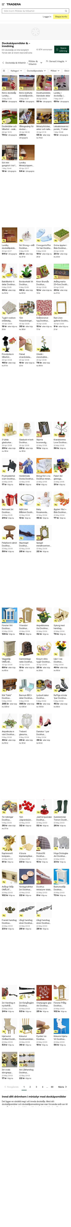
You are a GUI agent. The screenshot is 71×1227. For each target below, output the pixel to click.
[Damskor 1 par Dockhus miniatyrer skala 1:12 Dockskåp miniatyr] (44, 721)
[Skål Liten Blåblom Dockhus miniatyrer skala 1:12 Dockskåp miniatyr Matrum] (27, 499)
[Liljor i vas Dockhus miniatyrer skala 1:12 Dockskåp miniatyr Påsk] (61, 649)
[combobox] (35, 11)
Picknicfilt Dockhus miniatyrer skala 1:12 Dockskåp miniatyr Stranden (43, 855)
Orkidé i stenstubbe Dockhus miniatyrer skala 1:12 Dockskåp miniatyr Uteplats (44, 355)
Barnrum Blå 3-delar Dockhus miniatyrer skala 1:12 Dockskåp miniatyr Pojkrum (26, 696)
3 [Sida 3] (36, 1087)
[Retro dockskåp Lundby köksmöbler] (9, 82)
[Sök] (66, 11)
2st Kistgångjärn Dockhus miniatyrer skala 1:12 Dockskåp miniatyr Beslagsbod (26, 1004)
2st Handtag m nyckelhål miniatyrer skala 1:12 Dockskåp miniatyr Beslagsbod (9, 1004)
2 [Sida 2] (30, 1087)
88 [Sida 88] (52, 1087)
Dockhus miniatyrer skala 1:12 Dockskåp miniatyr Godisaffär (43, 888)
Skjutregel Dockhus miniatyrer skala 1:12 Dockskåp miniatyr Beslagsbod (26, 544)
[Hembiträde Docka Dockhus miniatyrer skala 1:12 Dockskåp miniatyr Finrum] (27, 466)
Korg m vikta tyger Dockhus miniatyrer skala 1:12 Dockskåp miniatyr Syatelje (43, 660)
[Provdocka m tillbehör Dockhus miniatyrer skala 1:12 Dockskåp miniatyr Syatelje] (9, 344)
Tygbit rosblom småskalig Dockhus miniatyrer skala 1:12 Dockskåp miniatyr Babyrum (9, 319)
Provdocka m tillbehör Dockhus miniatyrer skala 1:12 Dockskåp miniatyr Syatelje (9, 355)
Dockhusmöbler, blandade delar (43, 94)
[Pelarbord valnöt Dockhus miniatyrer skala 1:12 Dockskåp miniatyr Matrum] (9, 532)
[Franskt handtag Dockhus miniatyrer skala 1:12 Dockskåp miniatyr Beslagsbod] (9, 910)
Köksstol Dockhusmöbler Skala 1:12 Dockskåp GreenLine (26, 1037)
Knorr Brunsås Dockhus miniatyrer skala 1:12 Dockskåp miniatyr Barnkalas (43, 283)
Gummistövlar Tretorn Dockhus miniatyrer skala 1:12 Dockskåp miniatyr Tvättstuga (61, 818)
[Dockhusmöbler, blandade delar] (44, 82)
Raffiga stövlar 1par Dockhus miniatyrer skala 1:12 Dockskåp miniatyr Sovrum (61, 696)
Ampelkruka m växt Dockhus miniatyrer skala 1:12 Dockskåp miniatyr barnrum (9, 733)
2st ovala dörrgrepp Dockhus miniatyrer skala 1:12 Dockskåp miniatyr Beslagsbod (9, 1071)
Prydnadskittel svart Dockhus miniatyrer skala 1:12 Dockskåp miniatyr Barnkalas (9, 477)
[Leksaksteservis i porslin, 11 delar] (61, 116)
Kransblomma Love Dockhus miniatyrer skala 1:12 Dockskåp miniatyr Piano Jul (61, 441)
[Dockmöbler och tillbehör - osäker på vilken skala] (9, 116)
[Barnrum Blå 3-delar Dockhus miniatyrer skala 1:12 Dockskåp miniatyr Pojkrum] (27, 685)
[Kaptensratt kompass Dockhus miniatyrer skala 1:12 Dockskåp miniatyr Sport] (9, 843)
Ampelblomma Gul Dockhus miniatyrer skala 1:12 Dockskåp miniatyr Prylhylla (43, 627)
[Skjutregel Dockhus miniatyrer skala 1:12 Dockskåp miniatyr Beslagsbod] (27, 532)
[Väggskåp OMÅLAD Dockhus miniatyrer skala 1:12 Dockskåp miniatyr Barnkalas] (9, 649)
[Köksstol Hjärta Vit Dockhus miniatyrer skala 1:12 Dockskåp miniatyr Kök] (61, 1026)
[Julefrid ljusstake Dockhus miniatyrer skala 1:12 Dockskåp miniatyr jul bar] (44, 807)
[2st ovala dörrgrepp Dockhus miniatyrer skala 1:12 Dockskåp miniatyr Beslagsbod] (9, 1059)
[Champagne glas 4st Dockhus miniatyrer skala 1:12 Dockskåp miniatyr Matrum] (44, 992)
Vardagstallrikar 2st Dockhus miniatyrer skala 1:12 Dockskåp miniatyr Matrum (26, 888)
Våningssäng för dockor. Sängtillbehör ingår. (26, 128)
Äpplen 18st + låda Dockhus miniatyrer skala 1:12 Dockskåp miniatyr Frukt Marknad (61, 511)
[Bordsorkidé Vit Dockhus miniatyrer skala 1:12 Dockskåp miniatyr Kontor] (27, 271)
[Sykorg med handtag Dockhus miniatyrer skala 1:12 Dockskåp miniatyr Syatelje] (61, 615)
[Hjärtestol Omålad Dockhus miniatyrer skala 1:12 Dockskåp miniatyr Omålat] (9, 1026)
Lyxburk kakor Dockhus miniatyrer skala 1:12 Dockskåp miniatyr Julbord (43, 696)
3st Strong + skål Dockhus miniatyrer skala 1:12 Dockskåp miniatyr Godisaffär (26, 246)
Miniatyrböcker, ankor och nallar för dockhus (43, 128)
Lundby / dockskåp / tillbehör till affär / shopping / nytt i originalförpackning (61, 94)
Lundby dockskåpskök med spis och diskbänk (8, 246)
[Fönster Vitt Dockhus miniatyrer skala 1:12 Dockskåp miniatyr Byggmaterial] (9, 615)
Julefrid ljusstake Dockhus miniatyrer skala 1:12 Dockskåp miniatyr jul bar (44, 818)
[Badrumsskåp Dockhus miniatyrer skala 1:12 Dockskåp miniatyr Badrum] (61, 876)
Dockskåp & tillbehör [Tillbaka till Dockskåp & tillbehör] (15, 63)
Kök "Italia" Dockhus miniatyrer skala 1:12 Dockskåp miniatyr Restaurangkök (9, 696)
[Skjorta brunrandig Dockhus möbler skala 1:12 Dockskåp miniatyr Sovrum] (44, 429)
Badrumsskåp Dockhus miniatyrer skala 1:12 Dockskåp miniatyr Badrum (61, 888)
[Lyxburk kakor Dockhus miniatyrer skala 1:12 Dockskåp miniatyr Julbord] (44, 685)
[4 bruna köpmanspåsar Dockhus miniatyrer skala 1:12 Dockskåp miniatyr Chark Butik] (27, 843)
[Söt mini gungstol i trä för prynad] (9, 152)
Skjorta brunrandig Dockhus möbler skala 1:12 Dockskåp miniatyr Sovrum (43, 441)
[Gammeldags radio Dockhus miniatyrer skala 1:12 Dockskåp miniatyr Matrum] (27, 649)
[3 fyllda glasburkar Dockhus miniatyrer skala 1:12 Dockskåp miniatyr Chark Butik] (9, 429)
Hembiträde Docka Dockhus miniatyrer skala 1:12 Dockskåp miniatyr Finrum (26, 477)
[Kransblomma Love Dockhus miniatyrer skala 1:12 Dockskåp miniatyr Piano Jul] (61, 429)
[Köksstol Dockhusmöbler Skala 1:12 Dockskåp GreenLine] (27, 1026)
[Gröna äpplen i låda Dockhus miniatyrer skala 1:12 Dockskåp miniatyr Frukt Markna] (61, 235)
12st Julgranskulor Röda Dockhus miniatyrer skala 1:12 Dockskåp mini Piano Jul (26, 818)
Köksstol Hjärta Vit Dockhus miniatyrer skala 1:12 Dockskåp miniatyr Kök (61, 1037)
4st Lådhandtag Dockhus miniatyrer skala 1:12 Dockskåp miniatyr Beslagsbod (26, 1071)
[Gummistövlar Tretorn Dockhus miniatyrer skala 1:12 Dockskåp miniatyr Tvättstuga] (61, 807)
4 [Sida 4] (42, 1087)
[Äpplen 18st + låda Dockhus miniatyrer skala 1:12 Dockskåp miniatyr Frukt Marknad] (61, 499)
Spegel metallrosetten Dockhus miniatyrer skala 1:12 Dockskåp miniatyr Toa (43, 544)
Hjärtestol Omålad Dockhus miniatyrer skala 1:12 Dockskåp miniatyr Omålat (9, 1037)
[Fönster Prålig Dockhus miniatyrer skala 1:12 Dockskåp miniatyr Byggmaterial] (61, 992)
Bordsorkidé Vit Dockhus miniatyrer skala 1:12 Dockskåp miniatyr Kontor (26, 283)
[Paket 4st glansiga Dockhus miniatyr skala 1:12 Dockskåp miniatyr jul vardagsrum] (61, 466)
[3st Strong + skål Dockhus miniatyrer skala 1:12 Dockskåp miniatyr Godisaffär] (27, 235)
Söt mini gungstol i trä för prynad (9, 164)
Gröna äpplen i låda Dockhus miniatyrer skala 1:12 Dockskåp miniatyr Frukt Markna (61, 246)
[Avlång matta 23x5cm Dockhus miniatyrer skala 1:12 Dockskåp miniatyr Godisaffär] (61, 271)
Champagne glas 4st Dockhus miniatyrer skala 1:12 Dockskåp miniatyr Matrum (43, 1004)
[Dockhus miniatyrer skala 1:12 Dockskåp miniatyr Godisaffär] (44, 876)
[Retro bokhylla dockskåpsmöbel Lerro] (27, 82)
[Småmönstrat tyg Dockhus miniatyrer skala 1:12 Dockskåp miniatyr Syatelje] (44, 307)
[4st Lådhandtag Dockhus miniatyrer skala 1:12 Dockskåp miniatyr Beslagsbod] (27, 1059)
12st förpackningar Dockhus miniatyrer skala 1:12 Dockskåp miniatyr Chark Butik (26, 319)
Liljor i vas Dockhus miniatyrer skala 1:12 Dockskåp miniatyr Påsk (61, 660)
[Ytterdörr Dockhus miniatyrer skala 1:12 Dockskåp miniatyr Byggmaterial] (27, 615)
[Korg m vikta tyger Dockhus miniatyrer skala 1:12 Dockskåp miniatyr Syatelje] (44, 649)
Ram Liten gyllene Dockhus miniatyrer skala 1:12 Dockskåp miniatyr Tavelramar (61, 319)
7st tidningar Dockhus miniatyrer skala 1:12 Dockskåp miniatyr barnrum (9, 818)
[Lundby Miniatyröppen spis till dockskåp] (27, 152)
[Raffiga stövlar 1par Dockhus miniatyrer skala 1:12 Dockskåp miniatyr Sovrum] (61, 685)
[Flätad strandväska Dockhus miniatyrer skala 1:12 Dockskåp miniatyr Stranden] (27, 344)
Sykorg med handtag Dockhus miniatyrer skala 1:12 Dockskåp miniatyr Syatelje (61, 627)
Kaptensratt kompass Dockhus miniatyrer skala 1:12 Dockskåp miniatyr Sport (9, 855)
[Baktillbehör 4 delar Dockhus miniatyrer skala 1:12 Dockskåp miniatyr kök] (9, 271)
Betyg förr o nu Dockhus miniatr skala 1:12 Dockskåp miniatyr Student (43, 477)
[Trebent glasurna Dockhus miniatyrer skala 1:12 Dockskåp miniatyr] (27, 721)
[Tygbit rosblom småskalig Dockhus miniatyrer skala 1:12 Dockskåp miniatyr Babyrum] (9, 307)
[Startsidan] (14, 4)
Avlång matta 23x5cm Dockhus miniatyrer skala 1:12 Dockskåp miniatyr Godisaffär (61, 283)
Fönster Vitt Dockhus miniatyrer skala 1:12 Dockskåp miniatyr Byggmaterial (9, 627)
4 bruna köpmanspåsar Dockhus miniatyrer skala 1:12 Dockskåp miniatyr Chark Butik (26, 855)
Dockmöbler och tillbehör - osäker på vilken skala (9, 128)
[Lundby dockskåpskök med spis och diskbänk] (9, 235)
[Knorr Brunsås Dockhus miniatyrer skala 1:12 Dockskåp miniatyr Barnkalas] (44, 271)
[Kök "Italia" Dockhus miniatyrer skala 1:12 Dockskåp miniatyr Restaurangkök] (9, 685)
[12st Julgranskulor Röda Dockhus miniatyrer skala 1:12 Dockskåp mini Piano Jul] (27, 807)
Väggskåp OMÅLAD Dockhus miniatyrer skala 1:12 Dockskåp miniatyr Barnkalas (9, 660)
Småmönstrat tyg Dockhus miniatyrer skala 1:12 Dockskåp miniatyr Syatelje (43, 319)
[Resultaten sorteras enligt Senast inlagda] (56, 61)
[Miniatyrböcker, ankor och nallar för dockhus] (44, 116)
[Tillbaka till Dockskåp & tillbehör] (3, 63)
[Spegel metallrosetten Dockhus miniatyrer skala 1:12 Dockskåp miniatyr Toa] (44, 532)
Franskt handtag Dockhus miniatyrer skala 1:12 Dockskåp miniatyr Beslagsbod (9, 921)
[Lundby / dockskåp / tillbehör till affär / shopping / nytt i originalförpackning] (61, 82)
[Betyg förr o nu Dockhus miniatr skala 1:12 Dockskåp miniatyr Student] (44, 466)
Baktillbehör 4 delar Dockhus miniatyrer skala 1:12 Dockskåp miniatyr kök (9, 283)
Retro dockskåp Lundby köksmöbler (9, 94)
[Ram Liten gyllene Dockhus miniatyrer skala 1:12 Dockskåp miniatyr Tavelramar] (61, 307)
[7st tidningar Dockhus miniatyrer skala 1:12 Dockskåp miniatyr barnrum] (9, 807)
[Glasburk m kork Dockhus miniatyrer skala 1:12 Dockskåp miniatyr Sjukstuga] (27, 429)
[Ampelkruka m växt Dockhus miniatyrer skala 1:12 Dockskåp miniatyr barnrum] (9, 721)
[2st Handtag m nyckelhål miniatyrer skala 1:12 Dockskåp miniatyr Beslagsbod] (9, 992)
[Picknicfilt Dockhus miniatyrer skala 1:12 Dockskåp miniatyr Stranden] (44, 843)
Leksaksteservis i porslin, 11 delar (61, 127)
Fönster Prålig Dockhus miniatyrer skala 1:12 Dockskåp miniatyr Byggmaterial (61, 1004)
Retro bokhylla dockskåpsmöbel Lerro (26, 94)
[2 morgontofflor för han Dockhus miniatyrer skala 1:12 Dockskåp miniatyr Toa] (44, 235)
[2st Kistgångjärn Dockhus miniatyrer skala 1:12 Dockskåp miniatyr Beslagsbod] (27, 992)
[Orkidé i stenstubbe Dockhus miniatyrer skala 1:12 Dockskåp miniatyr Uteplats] (44, 344)
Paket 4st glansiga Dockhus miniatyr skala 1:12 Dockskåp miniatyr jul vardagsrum (61, 477)
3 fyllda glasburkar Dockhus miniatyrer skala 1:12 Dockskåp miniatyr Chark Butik (9, 441)
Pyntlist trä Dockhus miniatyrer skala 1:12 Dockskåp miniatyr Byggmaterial (43, 1037)
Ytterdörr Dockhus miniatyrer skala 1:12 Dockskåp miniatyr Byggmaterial (26, 627)
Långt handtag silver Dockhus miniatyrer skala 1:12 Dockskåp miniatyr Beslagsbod (26, 921)
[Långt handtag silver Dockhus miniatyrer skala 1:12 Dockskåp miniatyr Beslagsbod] (27, 910)
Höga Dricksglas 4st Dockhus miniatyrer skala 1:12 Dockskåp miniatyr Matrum (61, 855)
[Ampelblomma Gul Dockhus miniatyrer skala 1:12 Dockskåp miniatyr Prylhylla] (44, 615)
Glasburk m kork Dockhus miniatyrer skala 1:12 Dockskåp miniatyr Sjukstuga (26, 441)
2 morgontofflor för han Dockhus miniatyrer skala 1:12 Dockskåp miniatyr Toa (43, 246)
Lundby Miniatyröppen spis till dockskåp (26, 164)
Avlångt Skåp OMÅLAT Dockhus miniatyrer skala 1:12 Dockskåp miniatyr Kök (9, 888)
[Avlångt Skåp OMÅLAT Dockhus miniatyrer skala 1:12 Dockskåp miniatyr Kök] (9, 876)
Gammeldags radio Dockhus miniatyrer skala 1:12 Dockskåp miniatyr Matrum (26, 660)
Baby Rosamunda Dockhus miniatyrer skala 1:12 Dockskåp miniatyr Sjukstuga (43, 511)
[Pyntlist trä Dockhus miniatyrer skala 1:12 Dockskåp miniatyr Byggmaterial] (44, 1026)
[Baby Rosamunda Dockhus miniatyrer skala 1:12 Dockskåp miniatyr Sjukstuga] (44, 499)
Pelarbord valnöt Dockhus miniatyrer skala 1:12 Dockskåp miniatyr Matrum (9, 544)
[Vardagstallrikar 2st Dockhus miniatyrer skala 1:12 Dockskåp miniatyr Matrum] (27, 876)
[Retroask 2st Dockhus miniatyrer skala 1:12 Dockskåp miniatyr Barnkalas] (9, 499)
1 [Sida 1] (24, 1087)
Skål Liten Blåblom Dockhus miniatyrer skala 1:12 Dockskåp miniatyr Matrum (26, 511)
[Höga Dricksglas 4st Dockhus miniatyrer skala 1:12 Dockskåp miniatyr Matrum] (61, 843)
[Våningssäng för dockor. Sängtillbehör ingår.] (27, 116)
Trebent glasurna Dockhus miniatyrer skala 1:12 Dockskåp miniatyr (26, 733)
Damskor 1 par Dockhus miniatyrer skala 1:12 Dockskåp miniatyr (43, 733)
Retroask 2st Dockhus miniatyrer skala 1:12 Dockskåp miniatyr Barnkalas (9, 511)
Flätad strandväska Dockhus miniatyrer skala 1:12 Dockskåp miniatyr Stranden (26, 355)
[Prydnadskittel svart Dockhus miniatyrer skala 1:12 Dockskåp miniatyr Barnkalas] (9, 466)
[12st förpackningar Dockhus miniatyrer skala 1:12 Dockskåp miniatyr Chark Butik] (27, 307)
